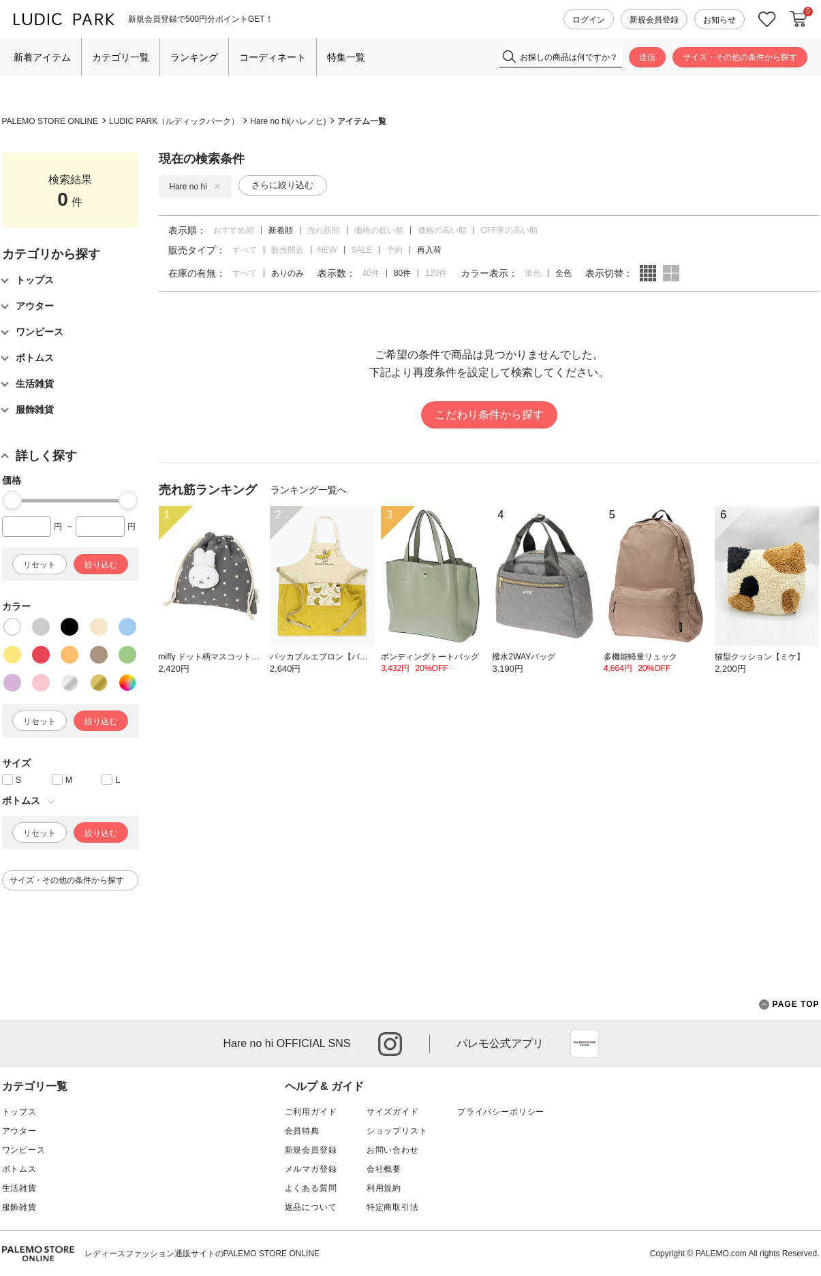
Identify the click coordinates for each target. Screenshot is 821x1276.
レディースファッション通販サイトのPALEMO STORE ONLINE (202, 1253)
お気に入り (767, 19)
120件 (436, 273)
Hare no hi (195, 186)
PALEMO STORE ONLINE (50, 121)
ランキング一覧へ (308, 490)
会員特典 (302, 1131)
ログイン (588, 20)
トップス (19, 1112)
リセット (39, 565)
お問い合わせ (393, 1150)
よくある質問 (311, 1188)
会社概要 (384, 1169)
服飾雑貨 (19, 1207)
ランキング (194, 57)
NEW (327, 250)
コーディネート (272, 57)
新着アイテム (42, 57)
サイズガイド (393, 1112)
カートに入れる (798, 19)
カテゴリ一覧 (120, 57)
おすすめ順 (233, 230)
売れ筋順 (323, 230)
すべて (244, 250)
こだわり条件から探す (489, 414)
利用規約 (384, 1188)
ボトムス (19, 1169)
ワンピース (24, 1150)
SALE (362, 250)
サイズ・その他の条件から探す (740, 57)
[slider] (12, 500)
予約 (394, 250)
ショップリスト (397, 1131)
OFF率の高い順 (509, 230)
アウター (19, 1131)
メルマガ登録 (311, 1169)
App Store (584, 1043)
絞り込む (100, 565)
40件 (370, 273)
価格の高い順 (442, 230)
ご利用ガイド (311, 1112)
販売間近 (287, 250)
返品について (311, 1207)
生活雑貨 (19, 1188)
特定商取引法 (393, 1207)
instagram (390, 1044)
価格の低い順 (378, 230)
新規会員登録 (654, 20)
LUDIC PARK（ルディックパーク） (174, 121)
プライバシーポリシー (500, 1112)
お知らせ (719, 20)
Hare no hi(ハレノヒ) (288, 121)
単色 (533, 273)
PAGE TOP (789, 1004)
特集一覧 (346, 57)
